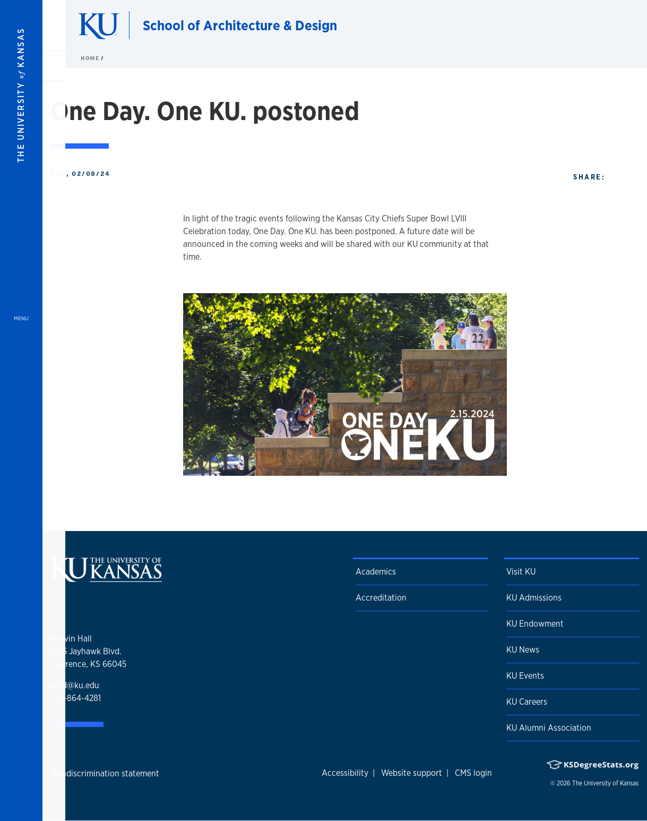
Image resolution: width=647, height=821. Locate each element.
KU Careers (526, 701)
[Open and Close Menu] (21, 410)
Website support (411, 773)
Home (91, 58)
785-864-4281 (75, 698)
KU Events (525, 675)
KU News (522, 649)
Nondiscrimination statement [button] (105, 773)
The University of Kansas (605, 783)
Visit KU (521, 571)
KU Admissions (534, 597)
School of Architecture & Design (240, 25)
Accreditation (381, 597)
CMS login (473, 773)
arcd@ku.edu (74, 685)
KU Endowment (535, 623)
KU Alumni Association (548, 727)
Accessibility (345, 773)
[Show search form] (600, 25)
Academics (376, 571)
